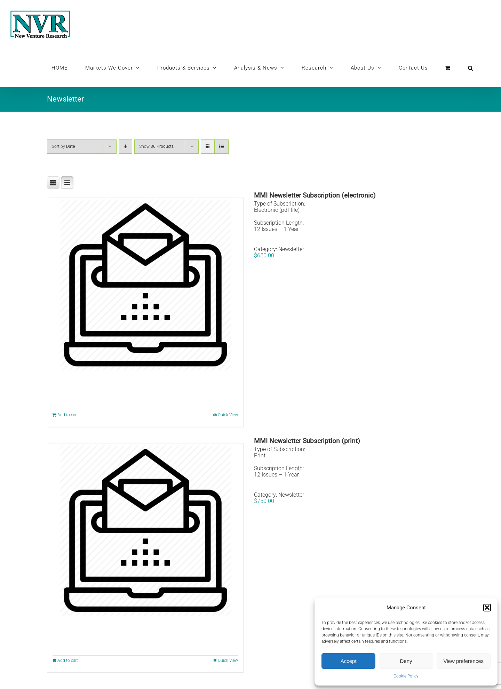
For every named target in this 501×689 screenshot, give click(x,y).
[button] (487, 607)
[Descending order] (125, 146)
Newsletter (291, 249)
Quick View (228, 414)
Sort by (63, 146)
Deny (406, 661)
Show (156, 146)
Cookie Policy (406, 676)
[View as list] (221, 146)
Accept (349, 661)
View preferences (464, 661)
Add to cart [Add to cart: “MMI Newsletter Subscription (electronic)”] (67, 414)
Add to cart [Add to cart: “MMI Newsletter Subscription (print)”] (67, 660)
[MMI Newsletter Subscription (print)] (145, 530)
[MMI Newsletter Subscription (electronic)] (145, 285)
